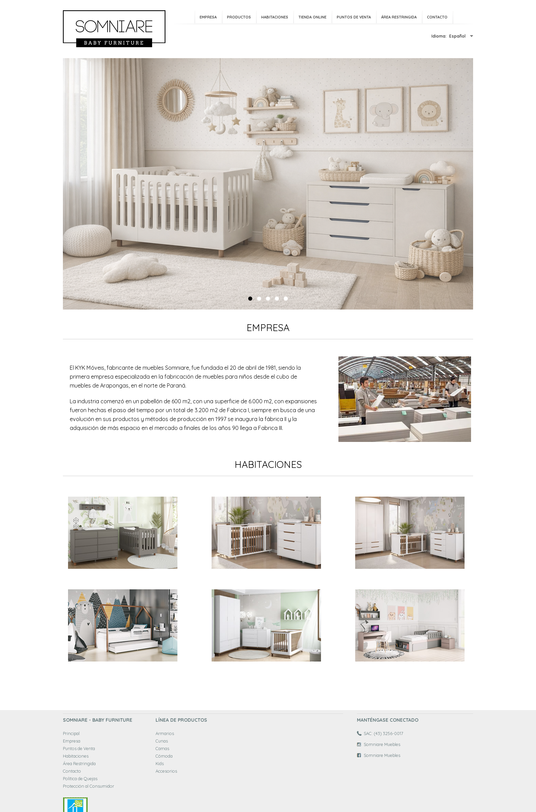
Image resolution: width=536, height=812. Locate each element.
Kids (160, 763)
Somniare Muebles (382, 744)
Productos (239, 17)
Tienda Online (312, 17)
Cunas (162, 741)
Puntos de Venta (354, 17)
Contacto (437, 17)
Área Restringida (399, 17)
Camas (162, 748)
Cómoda (164, 756)
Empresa (208, 17)
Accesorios (166, 771)
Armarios (165, 733)
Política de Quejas (80, 778)
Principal (71, 733)
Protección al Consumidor (88, 786)
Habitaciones (274, 17)
